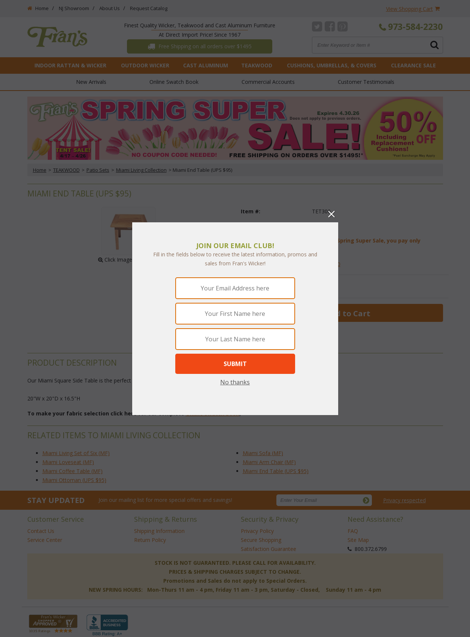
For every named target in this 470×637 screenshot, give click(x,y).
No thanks (235, 382)
